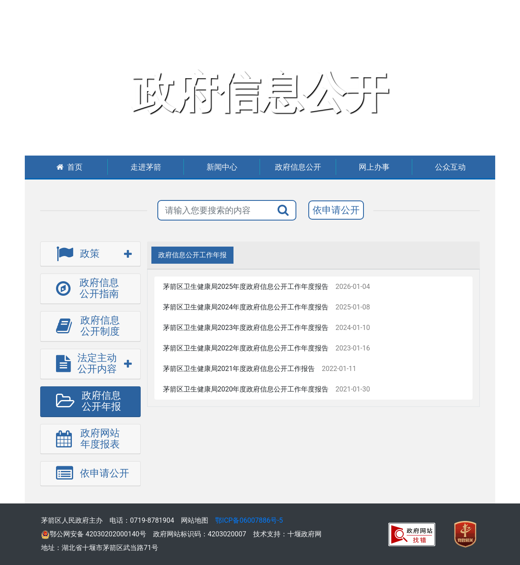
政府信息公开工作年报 (192, 255)
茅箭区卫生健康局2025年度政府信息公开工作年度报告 (246, 286)
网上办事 (374, 166)
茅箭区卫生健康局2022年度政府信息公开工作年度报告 (246, 348)
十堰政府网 (304, 534)
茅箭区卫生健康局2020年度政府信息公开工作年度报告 (246, 389)
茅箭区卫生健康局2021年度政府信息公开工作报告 (239, 369)
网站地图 (194, 520)
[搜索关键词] (214, 210)
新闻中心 (222, 166)
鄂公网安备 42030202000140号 (93, 534)
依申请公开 (336, 210)
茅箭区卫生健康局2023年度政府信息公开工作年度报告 (246, 328)
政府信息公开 (298, 166)
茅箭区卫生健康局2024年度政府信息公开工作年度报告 (246, 307)
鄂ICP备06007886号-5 (249, 520)
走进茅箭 (145, 166)
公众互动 (450, 166)
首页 (69, 166)
